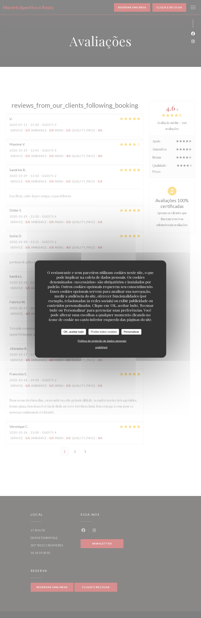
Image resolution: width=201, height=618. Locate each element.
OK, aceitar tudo (74, 331)
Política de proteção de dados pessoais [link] (102, 340)
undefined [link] (101, 347)
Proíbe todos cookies (104, 331)
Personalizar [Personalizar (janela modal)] (131, 331)
